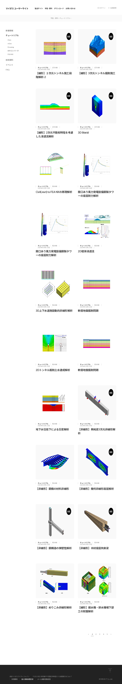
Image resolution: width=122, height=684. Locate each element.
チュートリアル (65, 18)
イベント (9, 65)
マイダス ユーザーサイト (17, 8)
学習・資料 (54, 18)
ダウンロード (59, 8)
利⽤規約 (15, 679)
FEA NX (10, 54)
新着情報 (9, 30)
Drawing (11, 47)
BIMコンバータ (13, 51)
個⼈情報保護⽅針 (27, 679)
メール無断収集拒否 (44, 679)
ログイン (101, 8)
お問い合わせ (70, 8)
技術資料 (9, 60)
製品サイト (39, 8)
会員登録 (112, 8)
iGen (9, 40)
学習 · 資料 (48, 8)
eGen (10, 43)
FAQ (8, 69)
